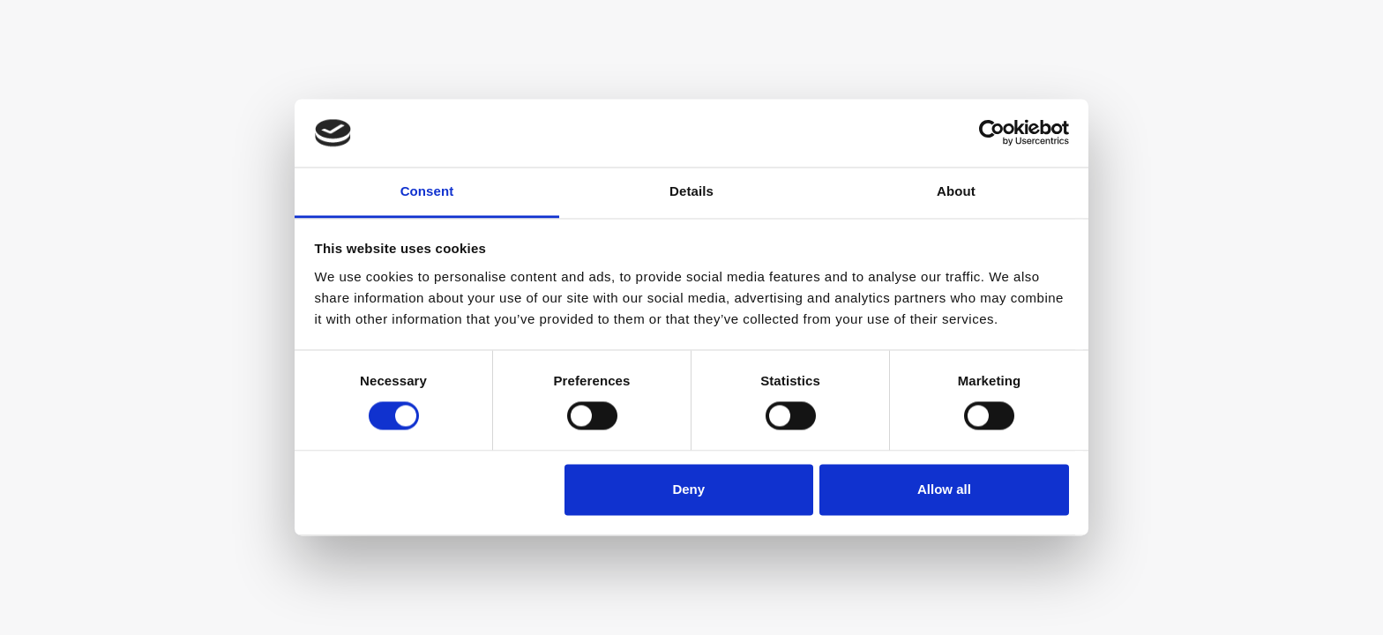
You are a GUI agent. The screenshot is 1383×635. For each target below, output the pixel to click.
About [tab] (956, 190)
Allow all (944, 489)
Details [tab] (691, 190)
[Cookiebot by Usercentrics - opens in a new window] (992, 133)
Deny (688, 489)
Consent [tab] (427, 190)
